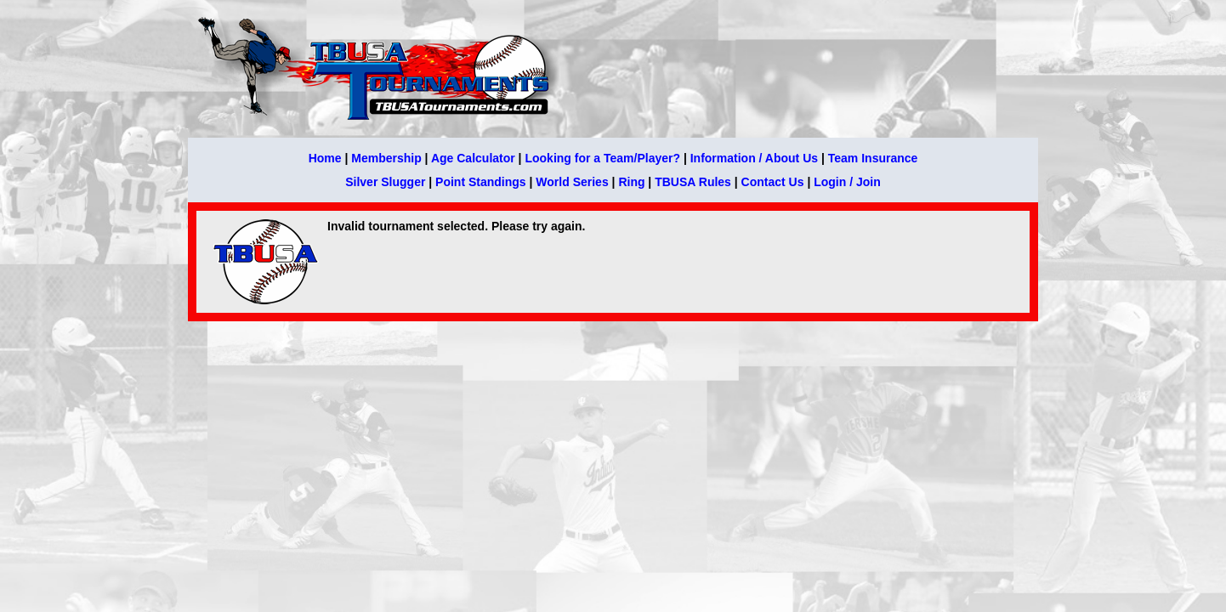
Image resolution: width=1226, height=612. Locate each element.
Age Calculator (473, 158)
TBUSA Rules (693, 182)
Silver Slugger (385, 182)
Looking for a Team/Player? (602, 158)
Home (325, 158)
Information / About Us (754, 158)
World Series (572, 182)
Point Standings (480, 182)
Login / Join (847, 182)
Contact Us (772, 182)
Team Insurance (873, 158)
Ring (631, 182)
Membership (386, 158)
